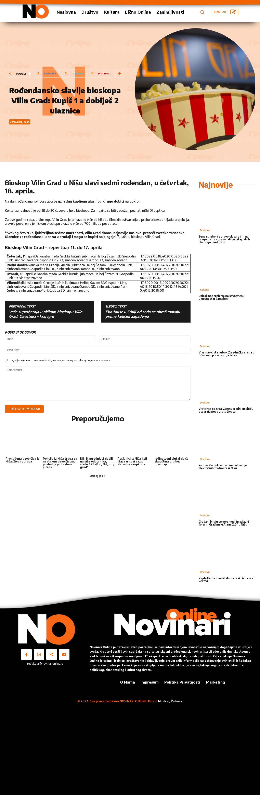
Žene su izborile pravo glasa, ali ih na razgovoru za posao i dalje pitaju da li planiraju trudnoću (224, 239)
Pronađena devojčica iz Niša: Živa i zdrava (22, 461)
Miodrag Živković (170, 701)
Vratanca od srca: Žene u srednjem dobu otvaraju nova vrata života (226, 410)
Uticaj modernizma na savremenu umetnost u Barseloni (222, 297)
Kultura (204, 289)
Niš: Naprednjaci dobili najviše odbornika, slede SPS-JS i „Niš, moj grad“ (97, 464)
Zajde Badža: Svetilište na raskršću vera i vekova (227, 579)
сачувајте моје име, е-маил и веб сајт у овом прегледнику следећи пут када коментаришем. (60, 360)
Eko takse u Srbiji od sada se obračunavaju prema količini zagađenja (142, 314)
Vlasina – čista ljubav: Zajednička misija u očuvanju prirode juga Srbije (226, 354)
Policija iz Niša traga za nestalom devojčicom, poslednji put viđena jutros (60, 464)
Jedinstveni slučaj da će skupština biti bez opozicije (171, 462)
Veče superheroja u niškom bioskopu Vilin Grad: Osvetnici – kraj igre (45, 314)
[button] (202, 12)
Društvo (205, 230)
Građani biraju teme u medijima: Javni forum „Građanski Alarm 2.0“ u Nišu (224, 523)
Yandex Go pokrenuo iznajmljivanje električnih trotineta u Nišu (223, 466)
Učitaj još (98, 477)
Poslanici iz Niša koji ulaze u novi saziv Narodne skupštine (132, 462)
